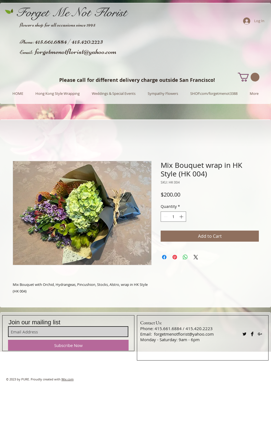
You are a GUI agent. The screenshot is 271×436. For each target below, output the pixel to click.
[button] (248, 77)
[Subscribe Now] (68, 345)
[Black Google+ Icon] (260, 334)
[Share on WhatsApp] (185, 257)
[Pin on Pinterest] (174, 257)
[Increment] (181, 216)
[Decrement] (164, 216)
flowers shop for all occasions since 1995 (57, 24)
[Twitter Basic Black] (244, 334)
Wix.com (67, 379)
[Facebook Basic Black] (252, 334)
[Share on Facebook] (164, 257)
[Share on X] (195, 257)
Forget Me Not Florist (71, 12)
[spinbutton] (173, 216)
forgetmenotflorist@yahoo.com (75, 51)
